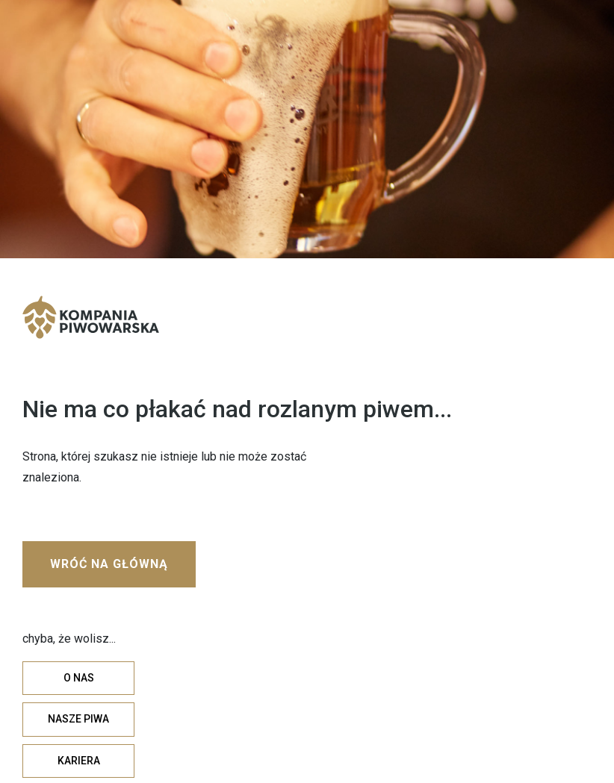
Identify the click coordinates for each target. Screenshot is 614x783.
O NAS (78, 678)
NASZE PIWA (78, 719)
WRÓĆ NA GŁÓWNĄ (109, 564)
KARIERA (79, 761)
